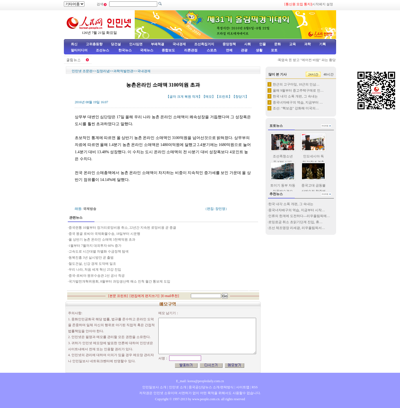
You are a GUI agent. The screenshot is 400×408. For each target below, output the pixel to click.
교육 (292, 44)
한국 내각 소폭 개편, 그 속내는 (295, 96)
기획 (322, 44)
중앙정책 (229, 44)
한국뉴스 (125, 50)
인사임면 (135, 44)
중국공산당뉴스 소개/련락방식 (211, 387)
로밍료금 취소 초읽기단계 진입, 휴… (295, 222)
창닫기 (240, 97)
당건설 (116, 44)
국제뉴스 (146, 50)
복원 (187, 97)
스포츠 (211, 50)
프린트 (224, 97)
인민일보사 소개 (154, 387)
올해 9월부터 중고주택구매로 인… (298, 90)
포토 (274, 50)
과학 (307, 44)
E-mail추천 (170, 296)
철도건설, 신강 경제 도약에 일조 (92, 264)
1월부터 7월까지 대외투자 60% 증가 (95, 246)
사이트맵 (242, 387)
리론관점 (191, 50)
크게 (180, 97)
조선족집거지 (204, 44)
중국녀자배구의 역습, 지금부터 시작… (296, 210)
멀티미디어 (79, 50)
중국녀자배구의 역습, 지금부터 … (298, 102)
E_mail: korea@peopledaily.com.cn (200, 381)
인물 (262, 44)
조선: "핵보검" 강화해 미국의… (296, 108)
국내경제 (179, 44)
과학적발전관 (123, 71)
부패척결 (157, 44)
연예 (228, 50)
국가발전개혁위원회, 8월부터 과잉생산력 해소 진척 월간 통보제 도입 (119, 281)
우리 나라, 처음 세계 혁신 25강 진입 (95, 269)
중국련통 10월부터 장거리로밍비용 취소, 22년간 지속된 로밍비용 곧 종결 (122, 228)
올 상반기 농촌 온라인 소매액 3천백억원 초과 (102, 239)
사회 (247, 44)
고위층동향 (94, 44)
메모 (208, 97)
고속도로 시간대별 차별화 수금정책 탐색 (99, 251)
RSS (255, 387)
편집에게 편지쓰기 (144, 296)
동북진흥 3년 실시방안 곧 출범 (91, 258)
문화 (277, 44)
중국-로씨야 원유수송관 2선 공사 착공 (97, 276)
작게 (195, 97)
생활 (259, 50)
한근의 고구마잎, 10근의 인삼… (296, 84)
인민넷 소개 (177, 387)
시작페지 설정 (322, 4)
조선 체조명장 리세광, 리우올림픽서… (296, 228)
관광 (244, 50)
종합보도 (168, 50)
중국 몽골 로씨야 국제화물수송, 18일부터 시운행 (104, 234)
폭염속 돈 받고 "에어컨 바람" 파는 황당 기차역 (313, 60)
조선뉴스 (103, 50)
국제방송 (89, 209)
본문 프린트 (118, 296)
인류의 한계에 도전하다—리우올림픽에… (299, 216)
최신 (74, 44)
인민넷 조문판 (82, 71)
